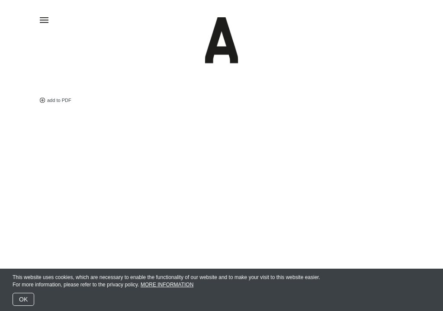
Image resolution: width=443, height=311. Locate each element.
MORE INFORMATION (167, 285)
